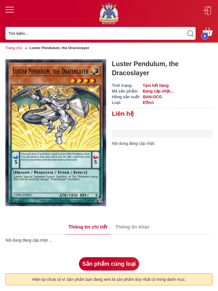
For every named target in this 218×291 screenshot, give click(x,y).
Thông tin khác (132, 227)
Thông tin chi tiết (87, 227)
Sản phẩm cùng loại (109, 264)
